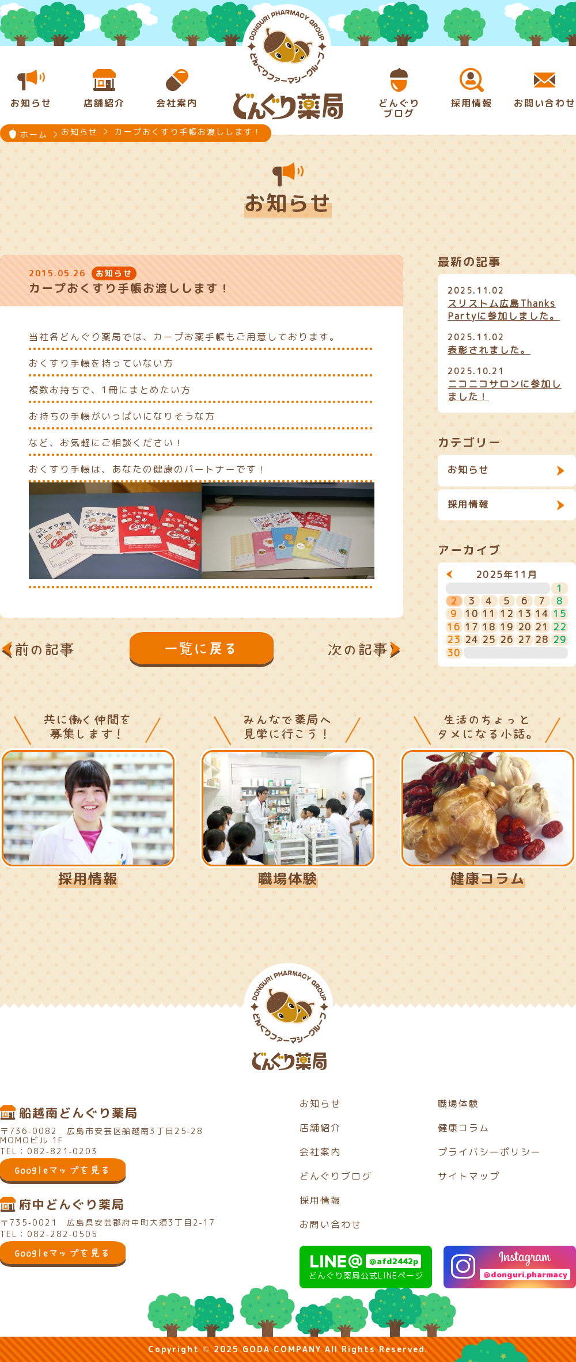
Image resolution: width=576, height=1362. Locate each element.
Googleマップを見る (62, 1169)
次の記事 (358, 649)
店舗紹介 (320, 1127)
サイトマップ (469, 1176)
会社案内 (320, 1152)
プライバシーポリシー (489, 1152)
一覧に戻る (201, 648)
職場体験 (288, 878)
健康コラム (487, 878)
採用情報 (468, 504)
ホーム (34, 134)
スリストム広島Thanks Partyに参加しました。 (504, 309)
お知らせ (468, 469)
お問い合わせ (331, 1224)
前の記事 (45, 649)
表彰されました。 (489, 350)
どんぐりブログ (336, 1176)
